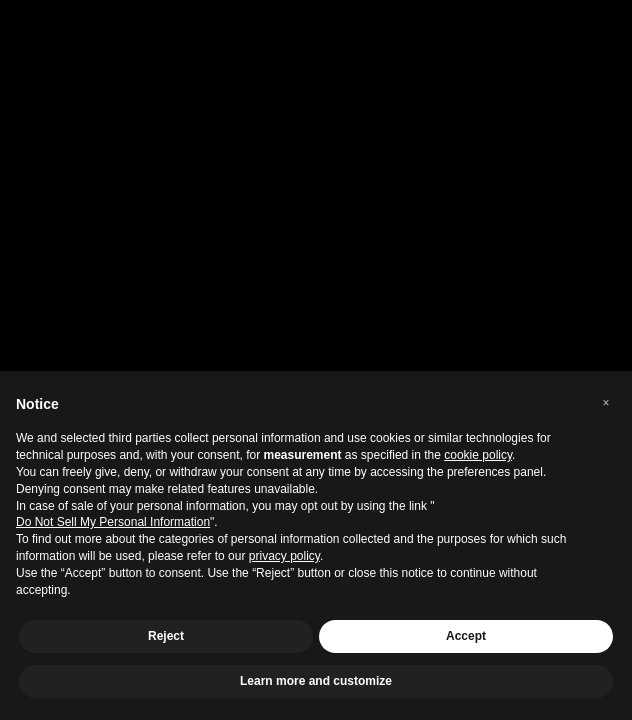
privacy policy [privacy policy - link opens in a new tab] (284, 556)
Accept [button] (466, 636)
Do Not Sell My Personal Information (113, 522)
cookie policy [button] (478, 455)
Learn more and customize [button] (316, 681)
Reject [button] (166, 636)
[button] (606, 403)
